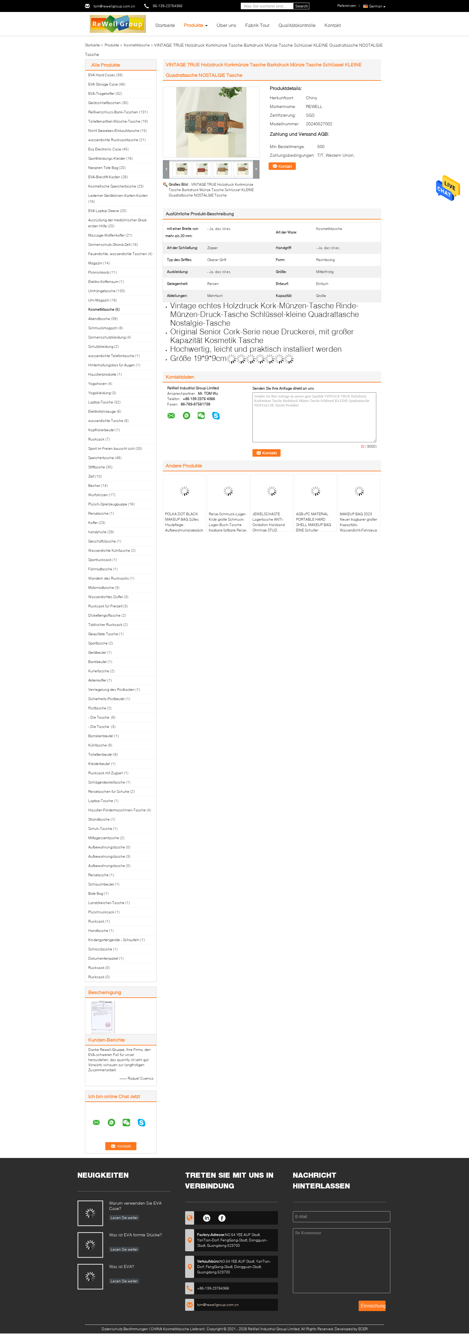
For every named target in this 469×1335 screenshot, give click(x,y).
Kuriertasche (98, 671)
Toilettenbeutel (100, 754)
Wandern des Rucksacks (108, 578)
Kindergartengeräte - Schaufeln (113, 940)
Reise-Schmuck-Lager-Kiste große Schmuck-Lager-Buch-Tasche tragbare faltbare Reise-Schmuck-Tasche (228, 525)
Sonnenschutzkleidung (107, 337)
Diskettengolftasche (104, 615)
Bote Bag (95, 893)
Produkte (193, 25)
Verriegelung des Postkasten (111, 689)
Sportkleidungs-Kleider (106, 158)
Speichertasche (101, 457)
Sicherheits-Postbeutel (106, 699)
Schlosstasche (100, 949)
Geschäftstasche (102, 541)
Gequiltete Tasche (103, 634)
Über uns (226, 25)
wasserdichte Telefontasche (111, 355)
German (377, 6)
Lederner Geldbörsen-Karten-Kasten (118, 195)
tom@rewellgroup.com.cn (114, 6)
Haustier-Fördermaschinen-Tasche (117, 810)
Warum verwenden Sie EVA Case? (135, 1205)
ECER (363, 1329)
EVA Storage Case (103, 84)
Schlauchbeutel (101, 884)
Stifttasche (96, 467)
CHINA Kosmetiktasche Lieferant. (178, 1329)
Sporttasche (98, 643)
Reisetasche (98, 513)
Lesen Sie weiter (124, 1217)
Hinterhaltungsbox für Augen (111, 365)
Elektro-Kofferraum (103, 281)
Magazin (95, 263)
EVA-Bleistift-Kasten (104, 177)
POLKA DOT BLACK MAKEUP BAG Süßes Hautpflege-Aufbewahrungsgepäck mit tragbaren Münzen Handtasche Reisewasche (184, 530)
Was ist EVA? (121, 1266)
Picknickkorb (98, 272)
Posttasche (97, 708)
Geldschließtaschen (104, 102)
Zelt (91, 476)
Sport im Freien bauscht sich (111, 448)
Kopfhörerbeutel (101, 430)
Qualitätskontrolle (297, 25)
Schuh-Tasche (100, 828)
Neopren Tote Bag (103, 167)
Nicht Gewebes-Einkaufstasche (113, 130)
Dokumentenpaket (103, 958)
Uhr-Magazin (98, 300)
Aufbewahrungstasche (106, 847)
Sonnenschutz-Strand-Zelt (109, 244)
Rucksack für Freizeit (105, 606)
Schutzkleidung (100, 346)
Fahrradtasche (100, 569)
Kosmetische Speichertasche (112, 186)
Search (301, 6)
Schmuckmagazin (103, 328)
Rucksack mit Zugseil (105, 773)
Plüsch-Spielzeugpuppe (107, 504)
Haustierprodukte (102, 374)
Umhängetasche (101, 291)
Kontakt (333, 25)
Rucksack (96, 439)
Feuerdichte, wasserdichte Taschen (117, 254)
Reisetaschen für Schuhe (108, 791)
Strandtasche (99, 819)
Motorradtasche (101, 587)
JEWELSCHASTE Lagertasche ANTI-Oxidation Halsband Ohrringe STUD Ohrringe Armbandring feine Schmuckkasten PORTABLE (270, 530)
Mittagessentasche (103, 838)
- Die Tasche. (99, 717)
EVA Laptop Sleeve (103, 210)
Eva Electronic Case (104, 149)
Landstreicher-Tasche (106, 902)
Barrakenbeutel (100, 736)
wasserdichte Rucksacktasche (113, 140)
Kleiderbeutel (99, 763)
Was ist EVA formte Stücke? (135, 1234)
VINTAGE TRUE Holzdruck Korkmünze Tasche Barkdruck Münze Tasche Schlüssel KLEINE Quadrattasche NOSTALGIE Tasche (211, 189)
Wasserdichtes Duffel (105, 597)
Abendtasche (99, 318)
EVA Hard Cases (101, 75)
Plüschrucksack (101, 912)
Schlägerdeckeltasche (106, 782)
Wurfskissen (98, 495)
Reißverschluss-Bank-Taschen (113, 112)
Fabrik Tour (257, 25)
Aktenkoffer (97, 680)
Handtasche (98, 930)
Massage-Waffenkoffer (106, 235)
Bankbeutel (97, 661)
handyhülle (97, 532)
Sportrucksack (100, 559)
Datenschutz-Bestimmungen (125, 1329)
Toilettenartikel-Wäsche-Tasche (114, 121)
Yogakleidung (99, 393)
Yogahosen (97, 383)
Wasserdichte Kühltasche (109, 550)
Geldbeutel (97, 652)
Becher (94, 485)
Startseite (165, 25)
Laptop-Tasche (100, 402)
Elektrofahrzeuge (102, 411)
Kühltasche (97, 745)
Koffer (93, 522)
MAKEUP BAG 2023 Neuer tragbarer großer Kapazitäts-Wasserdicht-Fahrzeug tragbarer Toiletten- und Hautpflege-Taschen (359, 527)
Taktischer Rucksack (105, 624)
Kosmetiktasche (137, 45)
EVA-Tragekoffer (101, 93)
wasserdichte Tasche (105, 420)
